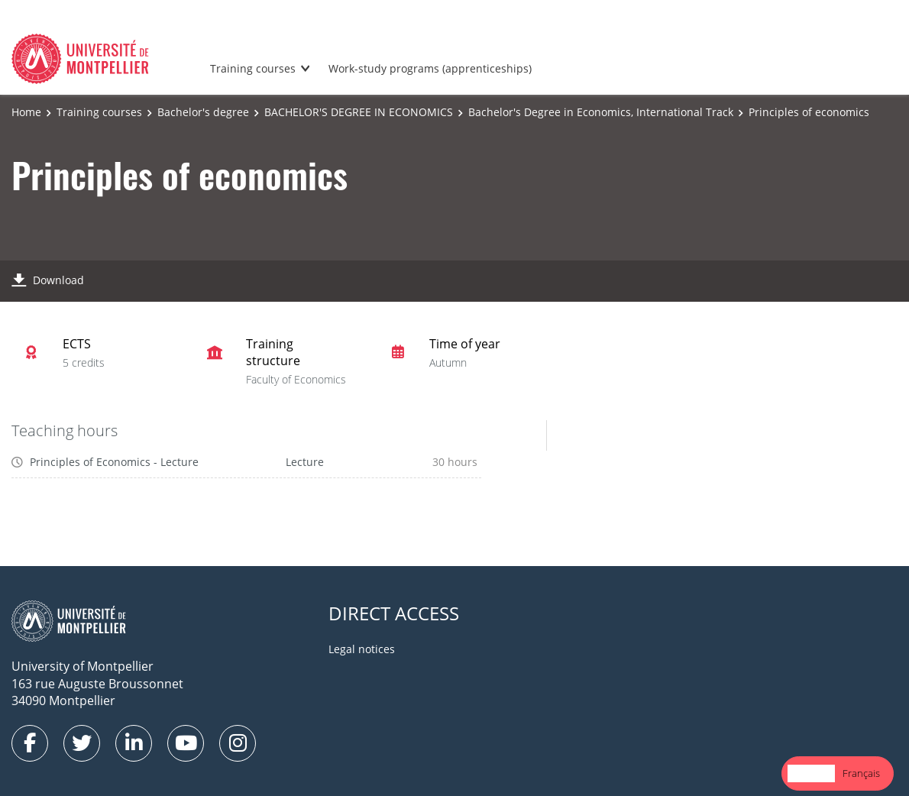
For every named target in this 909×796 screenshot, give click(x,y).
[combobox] (811, 773)
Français (861, 773)
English (811, 773)
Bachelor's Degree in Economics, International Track (600, 112)
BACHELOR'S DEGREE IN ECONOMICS (358, 112)
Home (26, 112)
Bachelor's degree (203, 112)
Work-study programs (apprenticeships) (430, 68)
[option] (861, 773)
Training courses (253, 68)
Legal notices (361, 649)
